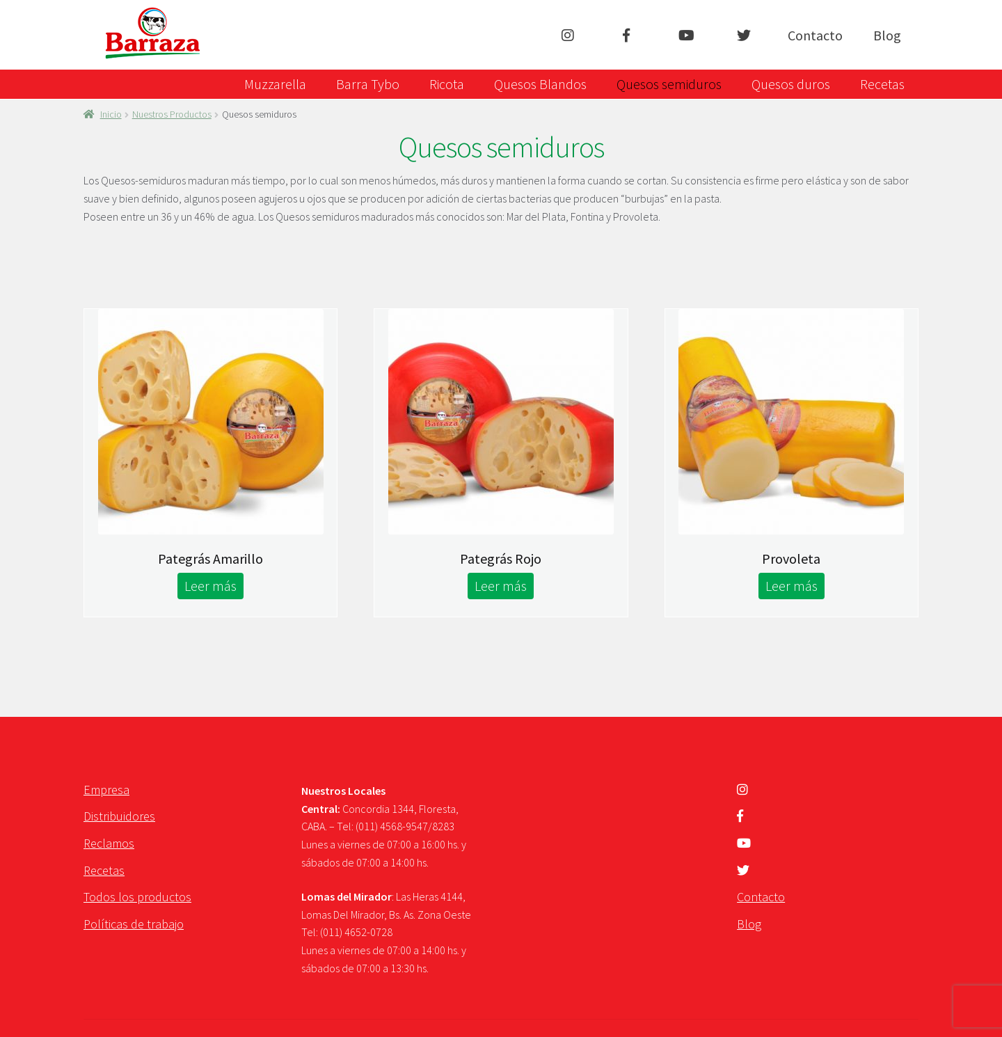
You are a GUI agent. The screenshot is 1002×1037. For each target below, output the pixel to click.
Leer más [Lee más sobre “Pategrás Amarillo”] (210, 585)
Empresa (106, 790)
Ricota (446, 84)
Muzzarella (275, 84)
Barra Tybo (367, 84)
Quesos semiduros (669, 84)
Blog (887, 35)
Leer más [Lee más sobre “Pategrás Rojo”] (501, 585)
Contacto (815, 35)
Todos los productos (137, 897)
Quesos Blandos (540, 84)
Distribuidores (119, 816)
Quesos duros (791, 84)
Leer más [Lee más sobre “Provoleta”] (791, 585)
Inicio (111, 114)
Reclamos (109, 843)
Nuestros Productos (172, 114)
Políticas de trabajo (134, 924)
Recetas (882, 84)
